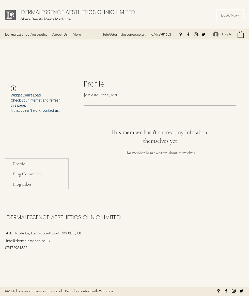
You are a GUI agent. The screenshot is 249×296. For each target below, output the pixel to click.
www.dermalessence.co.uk (42, 291)
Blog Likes (22, 184)
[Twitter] (203, 34)
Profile (19, 163)
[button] (241, 34)
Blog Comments (27, 174)
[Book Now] (230, 15)
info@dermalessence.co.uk (124, 34)
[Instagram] (195, 34)
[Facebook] (188, 34)
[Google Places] (180, 34)
